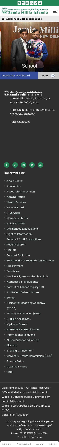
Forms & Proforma (18, 255)
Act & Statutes (16, 223)
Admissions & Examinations (23, 329)
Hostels (11, 250)
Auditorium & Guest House (23, 292)
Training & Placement (20, 350)
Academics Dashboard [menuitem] (16, 75)
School (39, 18)
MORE (45, 75)
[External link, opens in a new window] (6, 165)
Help (10, 372)
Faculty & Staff (24, 444)
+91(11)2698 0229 (20, 122)
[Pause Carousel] (29, 46)
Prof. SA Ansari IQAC (19, 319)
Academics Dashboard (19, 18)
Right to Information (19, 234)
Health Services (16, 202)
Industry (53, 444)
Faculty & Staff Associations (24, 239)
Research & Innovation (21, 191)
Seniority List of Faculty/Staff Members (31, 260)
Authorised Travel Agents (22, 282)
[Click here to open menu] (55, 11)
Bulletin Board (15, 207)
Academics (14, 186)
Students (6, 444)
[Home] (3, 19)
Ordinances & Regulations (22, 229)
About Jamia (15, 181)
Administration (16, 197)
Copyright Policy (17, 366)
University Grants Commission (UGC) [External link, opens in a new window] (29, 356)
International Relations (21, 335)
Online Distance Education (23, 340)
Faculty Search (16, 244)
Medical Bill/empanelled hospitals (27, 276)
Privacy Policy (15, 361)
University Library (17, 218)
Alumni (39, 444)
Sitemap (12, 345)
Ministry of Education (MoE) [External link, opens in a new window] (24, 313)
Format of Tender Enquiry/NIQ (25, 287)
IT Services (13, 213)
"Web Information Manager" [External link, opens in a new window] (36, 425)
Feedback (13, 271)
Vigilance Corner (17, 324)
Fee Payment (15, 266)
